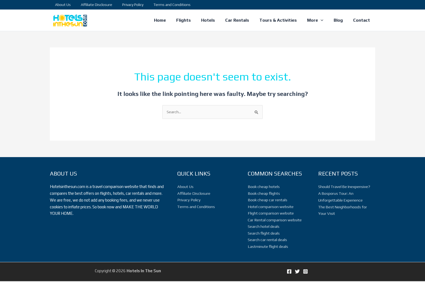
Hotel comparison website (271, 207)
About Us (61, 4)
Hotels (217, 20)
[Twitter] (297, 272)
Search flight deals (264, 233)
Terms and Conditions (163, 4)
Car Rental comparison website (275, 220)
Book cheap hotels (264, 186)
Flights (194, 20)
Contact (362, 20)
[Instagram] (305, 272)
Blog (340, 20)
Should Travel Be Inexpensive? (344, 186)
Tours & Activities (283, 20)
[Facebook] (289, 272)
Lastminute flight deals (268, 247)
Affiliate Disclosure (92, 4)
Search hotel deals (263, 227)
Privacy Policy (126, 4)
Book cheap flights (264, 193)
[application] (324, 20)
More (319, 20)
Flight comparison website (271, 213)
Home (172, 20)
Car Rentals (244, 20)
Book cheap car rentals (267, 200)
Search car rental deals (267, 240)
